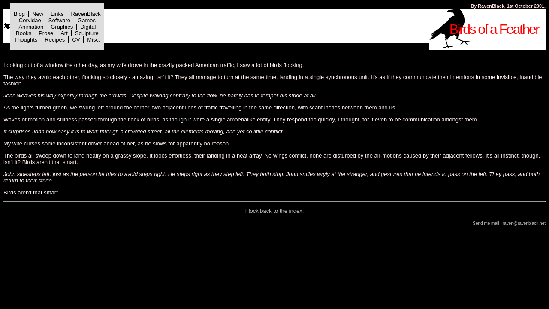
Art (64, 33)
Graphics (62, 27)
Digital (88, 27)
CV (76, 39)
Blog (19, 14)
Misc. (93, 39)
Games (87, 20)
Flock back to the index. (274, 211)
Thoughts (25, 39)
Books (23, 33)
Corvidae (30, 20)
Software (59, 20)
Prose (46, 33)
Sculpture (87, 33)
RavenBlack (85, 14)
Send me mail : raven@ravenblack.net (509, 223)
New (37, 14)
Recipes (55, 39)
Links (57, 14)
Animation (30, 27)
